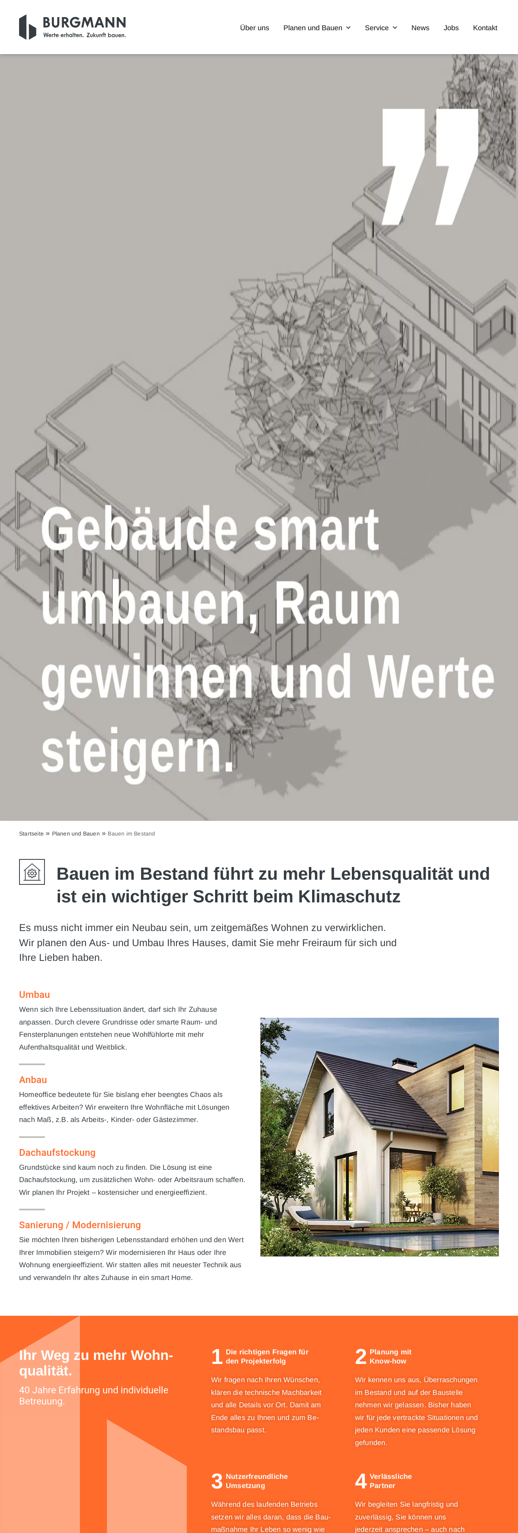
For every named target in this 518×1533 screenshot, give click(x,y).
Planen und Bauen (317, 27)
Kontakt (485, 28)
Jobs (451, 28)
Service (381, 27)
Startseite (31, 833)
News (420, 28)
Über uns (254, 28)
